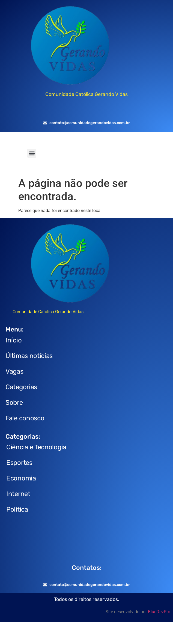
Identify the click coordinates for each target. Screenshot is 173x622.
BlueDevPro (159, 611)
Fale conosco (24, 418)
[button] (31, 153)
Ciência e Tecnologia (36, 447)
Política (17, 509)
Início (13, 340)
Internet (18, 494)
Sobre (14, 402)
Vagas (14, 371)
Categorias (21, 387)
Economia (21, 478)
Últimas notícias (29, 356)
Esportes (19, 463)
